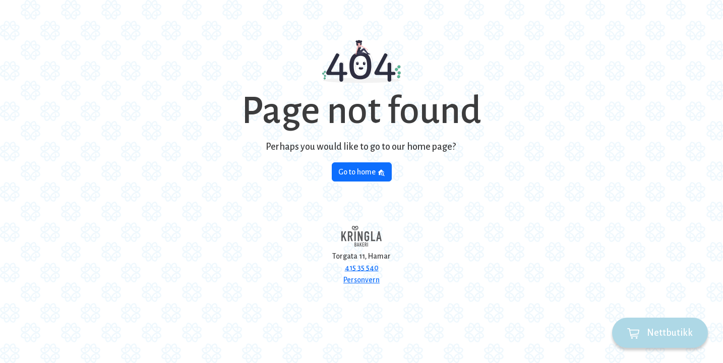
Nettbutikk (660, 333)
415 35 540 (362, 268)
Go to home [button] (361, 172)
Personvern (361, 280)
